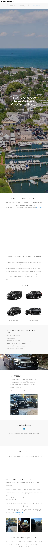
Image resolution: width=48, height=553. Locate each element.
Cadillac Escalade (33, 320)
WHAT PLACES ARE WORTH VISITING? (19, 480)
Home (34, 5)
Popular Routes (38, 5)
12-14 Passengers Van (14, 320)
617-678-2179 (24, 204)
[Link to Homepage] (9, 1)
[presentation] (6, 435)
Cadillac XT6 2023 (33, 304)
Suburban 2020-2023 (14, 304)
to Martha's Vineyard (19, 512)
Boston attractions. (22, 514)
